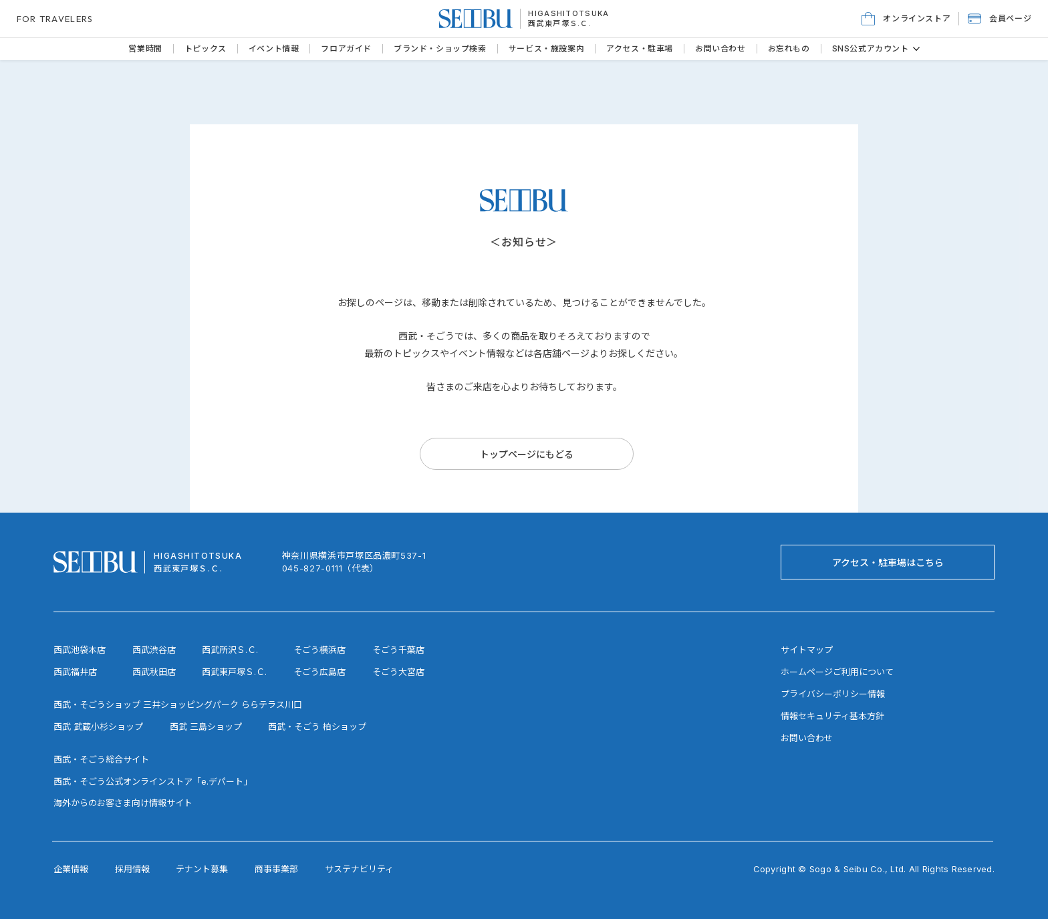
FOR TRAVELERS (55, 18)
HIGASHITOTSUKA (568, 13)
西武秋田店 (154, 671)
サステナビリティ (359, 869)
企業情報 (70, 869)
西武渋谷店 (154, 649)
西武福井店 (75, 671)
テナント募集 (202, 869)
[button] (999, 18)
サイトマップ (807, 649)
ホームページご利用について (837, 671)
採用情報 (132, 869)
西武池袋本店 (79, 649)
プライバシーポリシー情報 (833, 693)
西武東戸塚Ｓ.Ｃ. (560, 23)
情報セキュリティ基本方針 (832, 715)
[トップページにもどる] (527, 454)
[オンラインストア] (906, 18)
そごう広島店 (319, 671)
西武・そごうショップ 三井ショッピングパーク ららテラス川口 (177, 704)
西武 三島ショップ (206, 726)
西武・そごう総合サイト (101, 759)
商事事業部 (276, 869)
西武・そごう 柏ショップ (317, 726)
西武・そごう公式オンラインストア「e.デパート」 (152, 781)
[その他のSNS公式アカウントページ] (916, 48)
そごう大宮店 (398, 671)
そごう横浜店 (319, 649)
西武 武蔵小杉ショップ (98, 726)
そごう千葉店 (398, 649)
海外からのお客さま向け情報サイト (122, 802)
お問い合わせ (807, 738)
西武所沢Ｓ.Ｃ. (230, 649)
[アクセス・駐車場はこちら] (888, 562)
